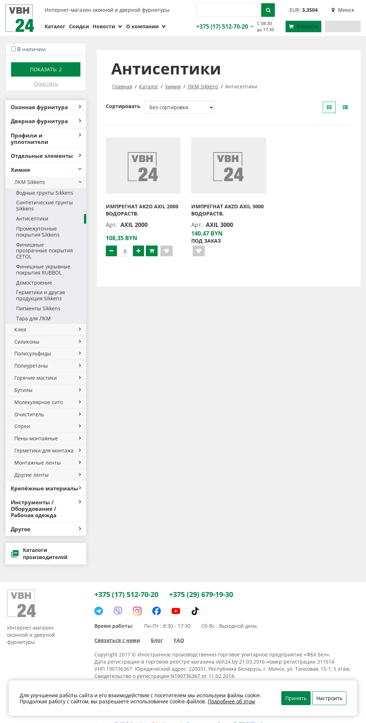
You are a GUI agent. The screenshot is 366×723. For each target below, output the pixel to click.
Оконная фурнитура (46, 107)
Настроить (329, 698)
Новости (108, 26)
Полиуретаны (47, 365)
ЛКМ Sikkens (48, 182)
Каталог (55, 26)
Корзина (303, 26)
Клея (47, 329)
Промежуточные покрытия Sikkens (38, 231)
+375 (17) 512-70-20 (221, 26)
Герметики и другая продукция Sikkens (40, 295)
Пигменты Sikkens (38, 308)
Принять (296, 698)
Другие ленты (47, 474)
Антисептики (32, 218)
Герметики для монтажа (47, 450)
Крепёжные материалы (46, 488)
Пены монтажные (47, 438)
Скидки (79, 26)
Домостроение (34, 282)
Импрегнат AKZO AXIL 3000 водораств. (227, 210)
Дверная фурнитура (46, 121)
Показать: (46, 69)
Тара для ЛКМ (33, 318)
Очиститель (47, 414)
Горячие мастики (47, 377)
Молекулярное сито (47, 402)
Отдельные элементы (46, 155)
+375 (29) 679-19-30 (201, 594)
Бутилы (47, 390)
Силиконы (47, 341)
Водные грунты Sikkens (44, 192)
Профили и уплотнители (46, 138)
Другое (46, 529)
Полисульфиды (47, 353)
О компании (146, 26)
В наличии (31, 49)
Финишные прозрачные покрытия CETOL (44, 250)
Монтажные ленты (47, 462)
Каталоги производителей (39, 554)
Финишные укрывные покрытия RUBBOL (43, 269)
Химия (47, 169)
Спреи (47, 426)
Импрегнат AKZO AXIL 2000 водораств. (142, 210)
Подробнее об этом (231, 701)
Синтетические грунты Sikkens (44, 205)
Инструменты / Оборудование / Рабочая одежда (46, 509)
